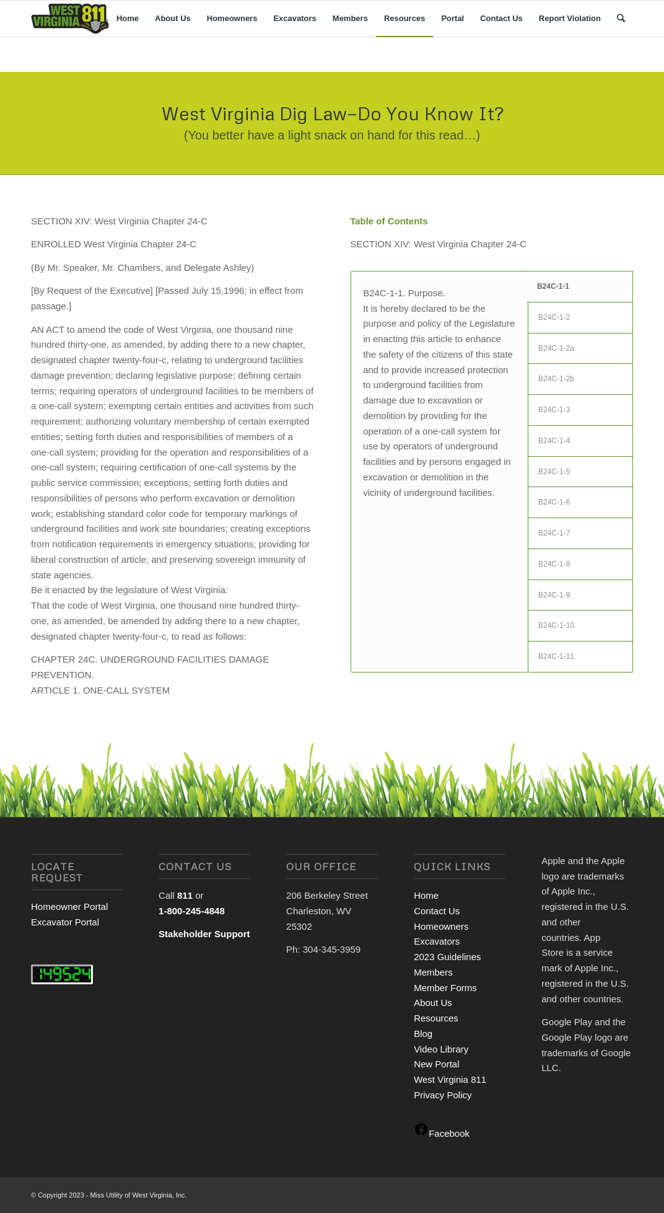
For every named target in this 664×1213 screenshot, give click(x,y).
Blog (423, 1033)
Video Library (441, 1049)
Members (433, 972)
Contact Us (437, 911)
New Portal (436, 1064)
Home (426, 895)
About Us (433, 1002)
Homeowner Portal (69, 906)
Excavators (437, 941)
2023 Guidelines (447, 956)
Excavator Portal (65, 922)
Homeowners (441, 926)
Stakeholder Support (204, 933)
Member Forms (445, 987)
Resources (436, 1018)
